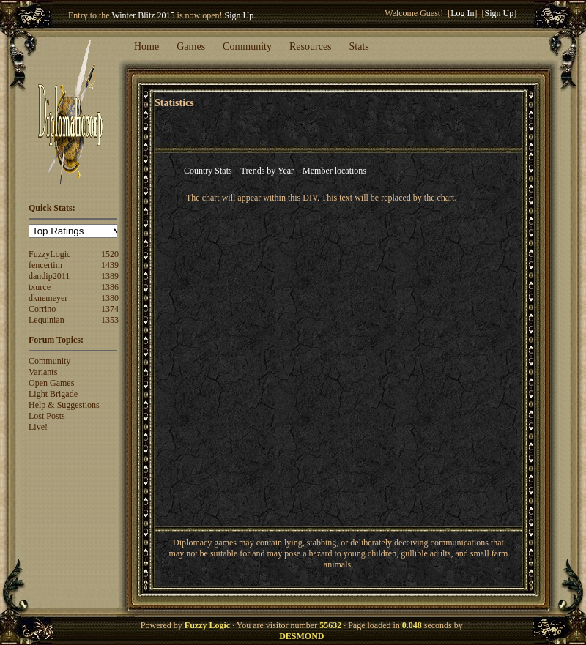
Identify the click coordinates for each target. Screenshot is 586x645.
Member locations (334, 170)
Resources (310, 46)
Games (191, 46)
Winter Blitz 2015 (142, 15)
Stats (359, 46)
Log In (462, 13)
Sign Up (239, 15)
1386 (110, 287)
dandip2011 (49, 276)
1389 (110, 276)
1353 (110, 320)
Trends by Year (267, 170)
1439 (110, 265)
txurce (40, 287)
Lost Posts (47, 416)
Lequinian (46, 320)
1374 (110, 309)
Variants (43, 372)
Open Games (51, 383)
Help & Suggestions (64, 405)
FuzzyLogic (49, 254)
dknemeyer (48, 298)
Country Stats (208, 170)
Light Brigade (53, 394)
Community (247, 46)
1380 (110, 298)
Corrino (42, 309)
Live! (38, 427)
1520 (110, 254)
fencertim (45, 265)
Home (146, 46)
